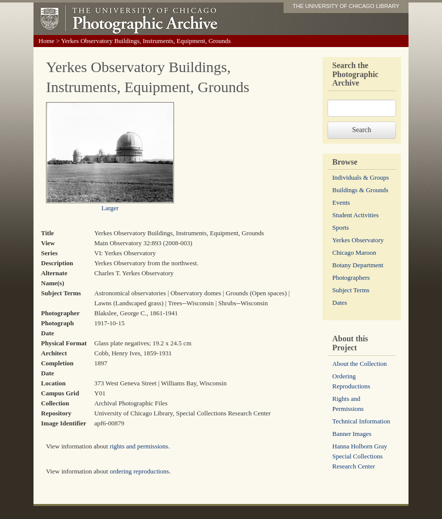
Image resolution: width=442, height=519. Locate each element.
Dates (340, 302)
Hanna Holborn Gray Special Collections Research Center (360, 456)
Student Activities (355, 215)
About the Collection (359, 363)
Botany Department (358, 265)
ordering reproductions (139, 471)
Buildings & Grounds (360, 190)
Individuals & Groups (360, 177)
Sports (340, 227)
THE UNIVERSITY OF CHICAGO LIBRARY (346, 6)
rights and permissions (139, 446)
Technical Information (361, 421)
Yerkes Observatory (358, 240)
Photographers (351, 277)
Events (341, 202)
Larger (110, 208)
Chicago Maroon (354, 252)
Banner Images (352, 433)
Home (46, 41)
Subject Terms (351, 290)
